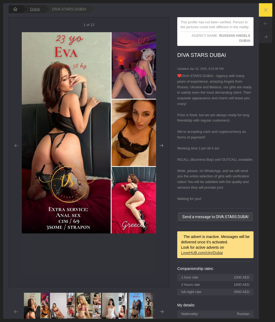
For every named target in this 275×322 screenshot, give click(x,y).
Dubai (35, 9)
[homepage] (15, 9)
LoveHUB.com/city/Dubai (202, 253)
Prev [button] (16, 145)
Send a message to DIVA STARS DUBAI (215, 217)
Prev (265, 23)
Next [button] (161, 145)
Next (265, 36)
